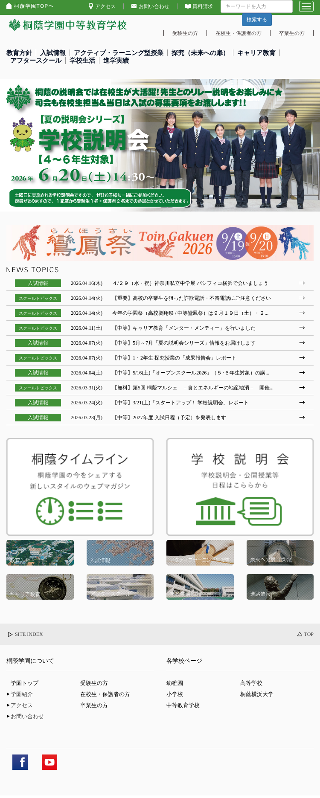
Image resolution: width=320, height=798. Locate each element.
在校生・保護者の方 (238, 33)
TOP (309, 634)
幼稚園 (174, 683)
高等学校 (251, 683)
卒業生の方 (292, 33)
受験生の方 (185, 33)
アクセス (105, 6)
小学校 (174, 694)
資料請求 (202, 6)
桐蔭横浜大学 (256, 694)
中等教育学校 (183, 705)
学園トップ (24, 683)
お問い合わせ (154, 6)
